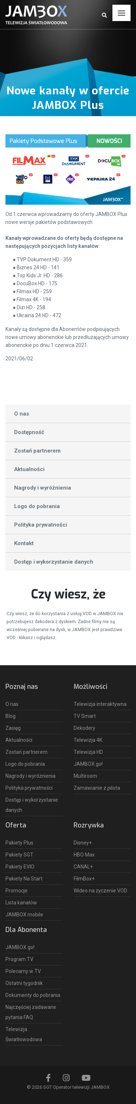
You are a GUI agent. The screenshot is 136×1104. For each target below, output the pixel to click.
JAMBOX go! (88, 764)
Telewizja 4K (88, 740)
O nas (21, 413)
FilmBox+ (84, 879)
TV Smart (85, 716)
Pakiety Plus (19, 843)
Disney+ (83, 843)
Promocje (16, 891)
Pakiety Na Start (23, 879)
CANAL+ (83, 867)
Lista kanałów (21, 902)
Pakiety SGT (19, 855)
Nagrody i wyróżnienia (42, 487)
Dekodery (84, 728)
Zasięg (13, 728)
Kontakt (24, 543)
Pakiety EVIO (19, 867)
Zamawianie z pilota (97, 788)
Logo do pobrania (37, 506)
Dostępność (29, 432)
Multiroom (85, 776)
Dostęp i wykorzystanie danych (53, 562)
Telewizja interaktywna (100, 704)
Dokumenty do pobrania (32, 995)
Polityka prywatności (40, 525)
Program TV (19, 959)
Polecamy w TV (23, 971)
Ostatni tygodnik (24, 983)
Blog (10, 716)
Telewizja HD (88, 752)
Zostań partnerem (37, 450)
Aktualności (29, 469)
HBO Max (84, 855)
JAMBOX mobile (24, 914)
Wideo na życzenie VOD (100, 891)
